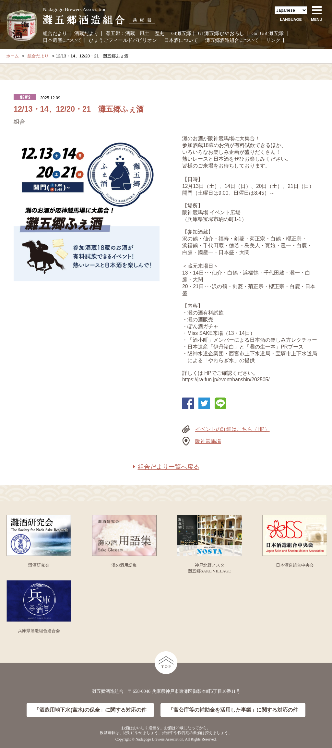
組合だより (55, 33)
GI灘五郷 (181, 33)
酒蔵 (130, 33)
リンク (273, 40)
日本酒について (181, 40)
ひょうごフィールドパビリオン (123, 40)
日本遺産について (62, 40)
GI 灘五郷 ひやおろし (221, 33)
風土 (144, 33)
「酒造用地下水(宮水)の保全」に (90, 710)
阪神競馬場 (208, 441)
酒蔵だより (86, 33)
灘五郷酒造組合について (232, 40)
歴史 (159, 33)
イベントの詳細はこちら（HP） (232, 429)
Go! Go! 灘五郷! (267, 33)
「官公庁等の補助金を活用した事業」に (233, 710)
